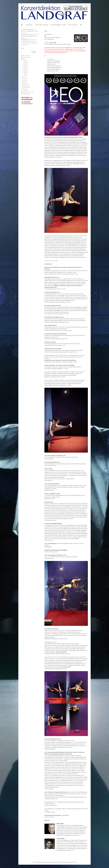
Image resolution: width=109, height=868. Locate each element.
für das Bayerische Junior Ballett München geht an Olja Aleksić (29, 31)
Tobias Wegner (50, 59)
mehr (80, 835)
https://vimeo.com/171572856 (51, 260)
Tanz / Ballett (73, 25)
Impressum (34, 862)
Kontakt (75, 862)
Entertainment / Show (58, 25)
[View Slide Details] (54, 12)
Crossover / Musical (42, 25)
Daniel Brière (53, 64)
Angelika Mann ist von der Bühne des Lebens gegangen (29, 36)
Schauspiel (29, 25)
